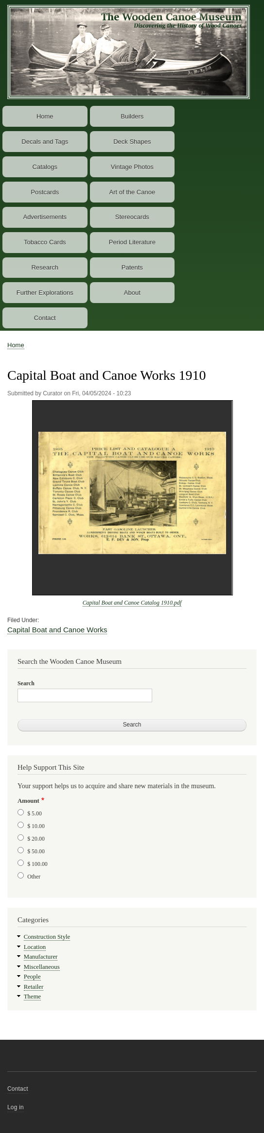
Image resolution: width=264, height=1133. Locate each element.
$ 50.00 (36, 851)
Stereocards (132, 216)
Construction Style (47, 936)
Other (33, 876)
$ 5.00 (34, 813)
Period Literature (132, 242)
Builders (132, 116)
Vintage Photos (132, 166)
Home (44, 116)
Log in (15, 1107)
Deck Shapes (132, 141)
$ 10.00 (36, 826)
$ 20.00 (36, 838)
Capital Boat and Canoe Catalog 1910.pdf (132, 602)
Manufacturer (41, 956)
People (32, 976)
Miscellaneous (42, 967)
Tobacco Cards (45, 242)
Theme (32, 996)
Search (26, 683)
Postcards (45, 192)
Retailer (33, 986)
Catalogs (45, 166)
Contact (45, 317)
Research (44, 267)
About (132, 292)
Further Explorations (45, 292)
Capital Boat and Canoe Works (57, 630)
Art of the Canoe (132, 192)
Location (35, 947)
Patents (132, 267)
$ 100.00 (37, 864)
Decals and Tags (44, 141)
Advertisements (45, 216)
